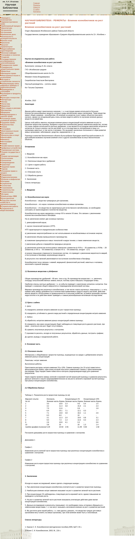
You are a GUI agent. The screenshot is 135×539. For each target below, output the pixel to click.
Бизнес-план (6, 41)
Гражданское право (9, 65)
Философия (6, 137)
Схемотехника (7, 192)
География (5, 129)
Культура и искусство (10, 97)
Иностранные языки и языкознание (10, 76)
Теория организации (10, 156)
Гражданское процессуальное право (9, 68)
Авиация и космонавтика (6, 19)
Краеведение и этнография (7, 90)
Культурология (7, 198)
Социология (6, 183)
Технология (6, 160)
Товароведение (7, 162)
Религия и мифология (10, 179)
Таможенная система (10, 150)
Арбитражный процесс (11, 26)
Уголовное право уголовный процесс (8, 119)
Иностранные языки (9, 131)
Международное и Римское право (8, 115)
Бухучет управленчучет (6, 46)
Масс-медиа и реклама (10, 108)
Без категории (7, 133)
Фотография (6, 142)
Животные (5, 71)
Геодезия (5, 57)
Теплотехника (7, 158)
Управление (6, 175)
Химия (4, 127)
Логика (4, 102)
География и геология (10, 55)
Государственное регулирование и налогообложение (8, 61)
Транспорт (5, 165)
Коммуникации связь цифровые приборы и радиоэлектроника (9, 85)
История (5, 194)
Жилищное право (8, 73)
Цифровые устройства (11, 148)
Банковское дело (8, 34)
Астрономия (6, 32)
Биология (5, 43)
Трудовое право (8, 122)
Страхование (6, 188)
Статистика (6, 186)
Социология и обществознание (7, 209)
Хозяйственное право (10, 146)
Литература (6, 100)
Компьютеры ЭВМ (9, 196)
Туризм (4, 169)
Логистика (5, 104)
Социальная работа (9, 206)
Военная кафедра (8, 53)
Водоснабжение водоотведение (7, 50)
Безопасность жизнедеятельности (8, 37)
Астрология (6, 30)
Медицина (5, 112)
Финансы (5, 139)
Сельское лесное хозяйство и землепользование (8, 202)
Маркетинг (5, 106)
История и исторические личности (10, 80)
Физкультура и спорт (10, 135)
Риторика (5, 181)
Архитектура (6, 28)
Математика (6, 110)
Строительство (7, 190)
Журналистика (7, 125)
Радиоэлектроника (9, 177)
